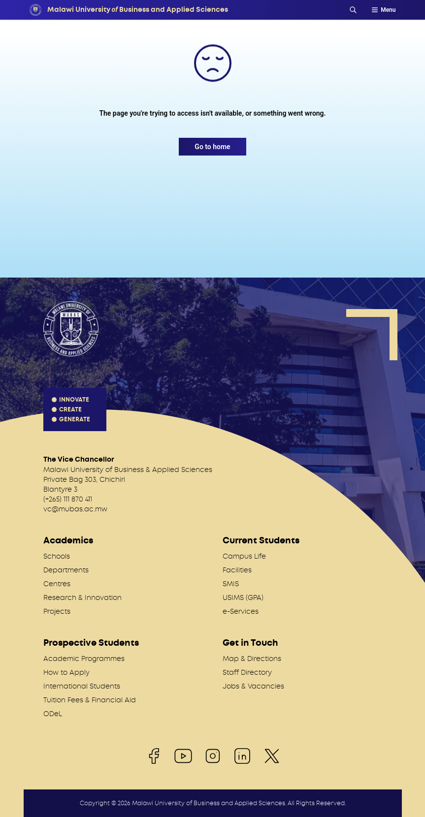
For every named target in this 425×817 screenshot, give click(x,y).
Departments (66, 570)
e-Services (241, 611)
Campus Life (244, 556)
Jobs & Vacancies (253, 686)
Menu (383, 10)
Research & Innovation (82, 597)
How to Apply (66, 672)
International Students (81, 686)
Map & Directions (252, 658)
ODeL (52, 713)
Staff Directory (247, 672)
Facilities (237, 570)
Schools (56, 556)
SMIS (231, 583)
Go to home (212, 147)
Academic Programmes (84, 658)
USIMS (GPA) (243, 597)
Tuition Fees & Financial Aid (89, 699)
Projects (56, 611)
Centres (56, 583)
